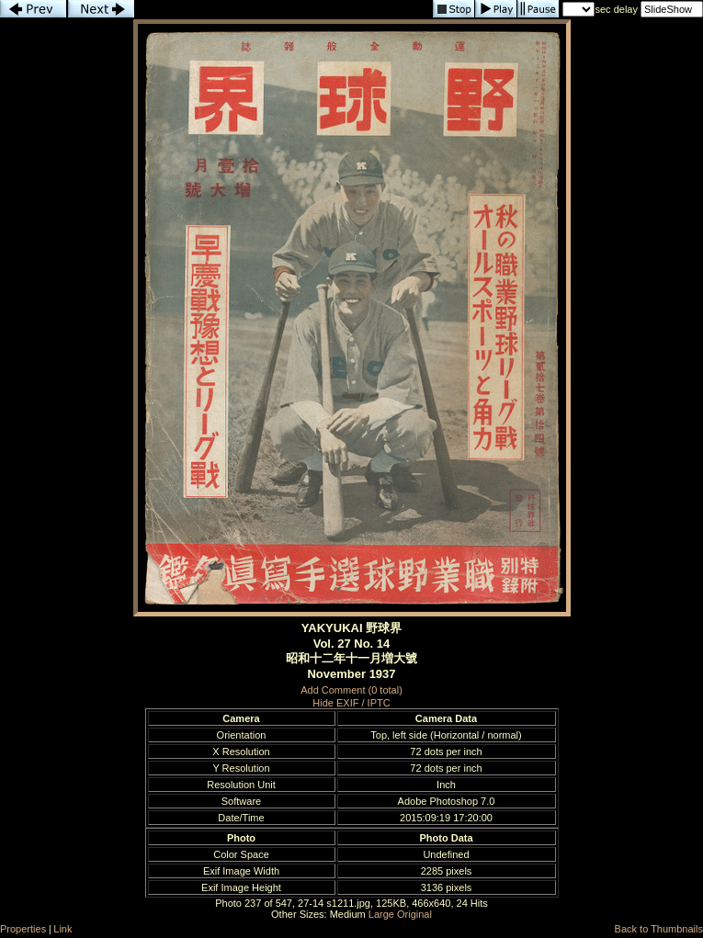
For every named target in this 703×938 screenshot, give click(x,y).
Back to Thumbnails (659, 928)
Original (414, 914)
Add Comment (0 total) (351, 689)
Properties (23, 928)
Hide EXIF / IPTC (351, 702)
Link (62, 928)
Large (381, 914)
